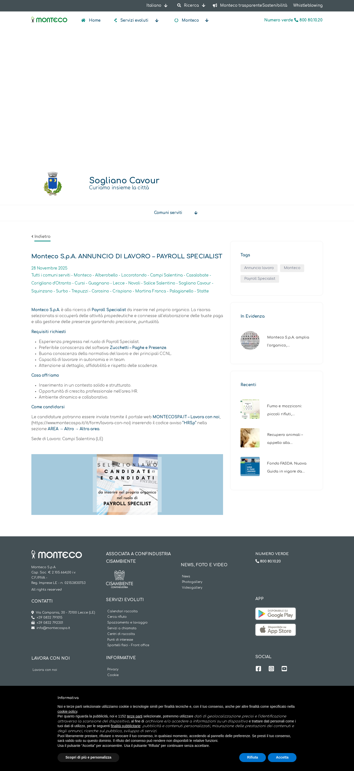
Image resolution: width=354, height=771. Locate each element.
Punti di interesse (120, 639)
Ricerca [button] (188, 5)
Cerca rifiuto (117, 617)
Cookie (112, 675)
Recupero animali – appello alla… (285, 439)
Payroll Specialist (259, 278)
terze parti (134, 716)
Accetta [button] (282, 757)
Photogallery (192, 582)
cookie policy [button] (67, 711)
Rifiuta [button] (252, 757)
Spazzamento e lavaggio (127, 622)
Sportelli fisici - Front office (128, 645)
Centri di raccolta (121, 634)
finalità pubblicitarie (125, 726)
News (186, 576)
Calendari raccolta (122, 611)
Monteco (292, 268)
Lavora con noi (45, 670)
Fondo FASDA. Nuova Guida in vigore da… (286, 467)
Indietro (42, 236)
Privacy (112, 669)
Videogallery (192, 587)
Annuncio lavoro (259, 268)
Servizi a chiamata (121, 628)
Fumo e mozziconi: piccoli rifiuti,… (284, 410)
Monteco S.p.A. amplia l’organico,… (288, 341)
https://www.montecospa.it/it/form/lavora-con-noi (81, 423)
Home (94, 20)
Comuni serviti (168, 213)
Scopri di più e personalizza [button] (88, 757)
